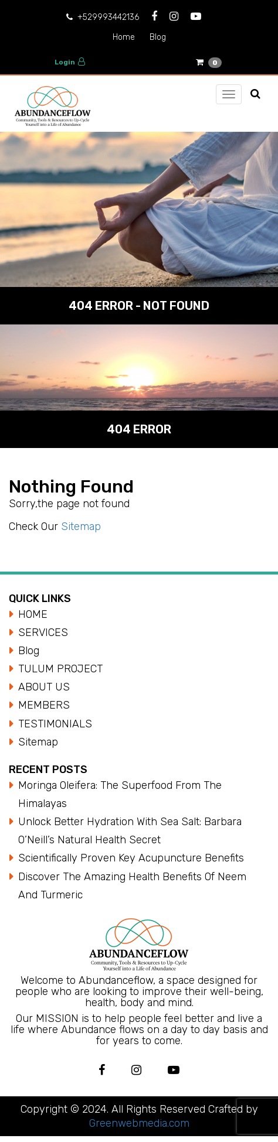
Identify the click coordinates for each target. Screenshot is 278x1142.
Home (124, 37)
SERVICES (43, 632)
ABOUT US (44, 687)
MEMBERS (44, 705)
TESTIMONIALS (55, 723)
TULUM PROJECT (60, 668)
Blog (158, 37)
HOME (33, 614)
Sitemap (81, 526)
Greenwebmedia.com (139, 1123)
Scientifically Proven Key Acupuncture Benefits (131, 858)
